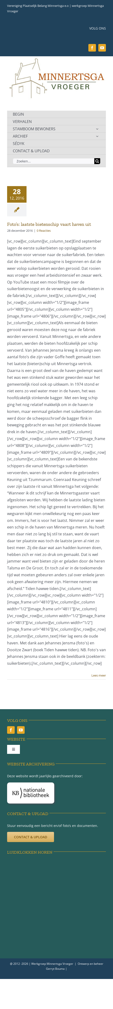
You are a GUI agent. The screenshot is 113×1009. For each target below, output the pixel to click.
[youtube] (102, 48)
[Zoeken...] (53, 161)
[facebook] (92, 48)
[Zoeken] (97, 161)
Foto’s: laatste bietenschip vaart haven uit (49, 224)
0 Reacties (44, 230)
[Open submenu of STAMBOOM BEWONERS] (97, 128)
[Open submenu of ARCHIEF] (97, 136)
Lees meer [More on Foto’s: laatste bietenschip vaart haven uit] (98, 675)
